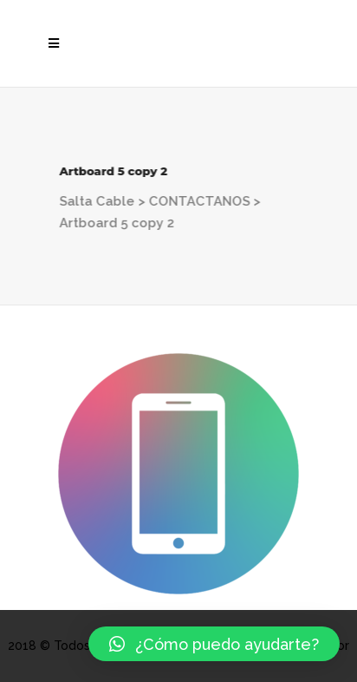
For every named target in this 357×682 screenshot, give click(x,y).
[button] (214, 643)
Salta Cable (95, 201)
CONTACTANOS (198, 201)
